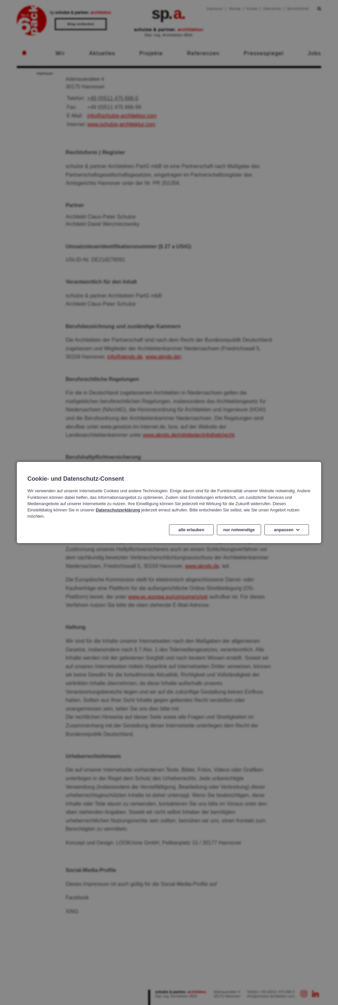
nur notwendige (239, 529)
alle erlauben (191, 529)
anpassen (283, 529)
